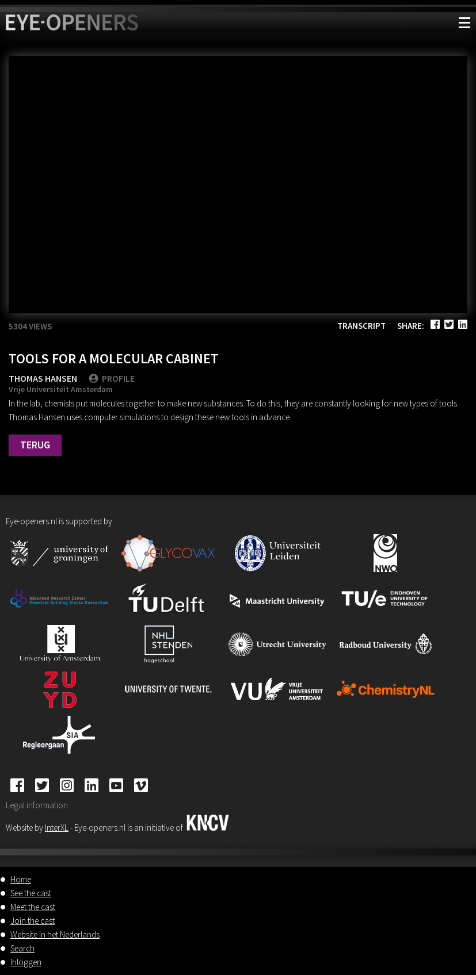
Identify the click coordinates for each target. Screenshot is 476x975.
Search (22, 948)
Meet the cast (32, 906)
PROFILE (112, 378)
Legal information (37, 805)
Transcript (361, 325)
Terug (35, 444)
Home (20, 879)
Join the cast (32, 920)
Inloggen (25, 962)
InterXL (56, 827)
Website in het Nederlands (55, 934)
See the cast (30, 893)
